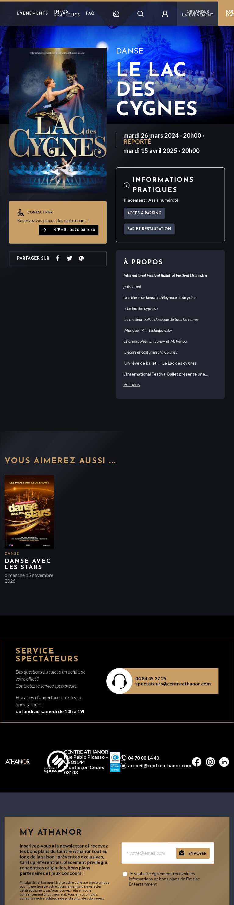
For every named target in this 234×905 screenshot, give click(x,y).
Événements (32, 14)
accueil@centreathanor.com (159, 765)
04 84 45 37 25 (150, 678)
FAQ (90, 14)
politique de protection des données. (74, 898)
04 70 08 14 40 (143, 758)
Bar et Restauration (149, 229)
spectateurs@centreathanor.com (173, 683)
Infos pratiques (67, 13)
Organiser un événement (197, 13)
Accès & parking (144, 213)
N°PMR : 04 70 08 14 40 (74, 230)
